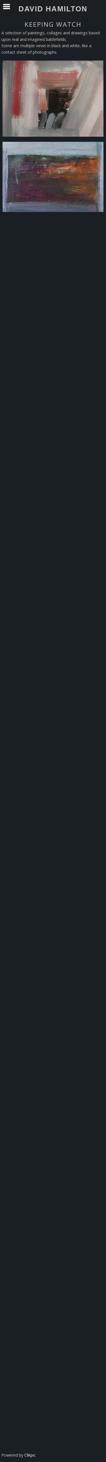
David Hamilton (53, 9)
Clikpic (30, 1455)
